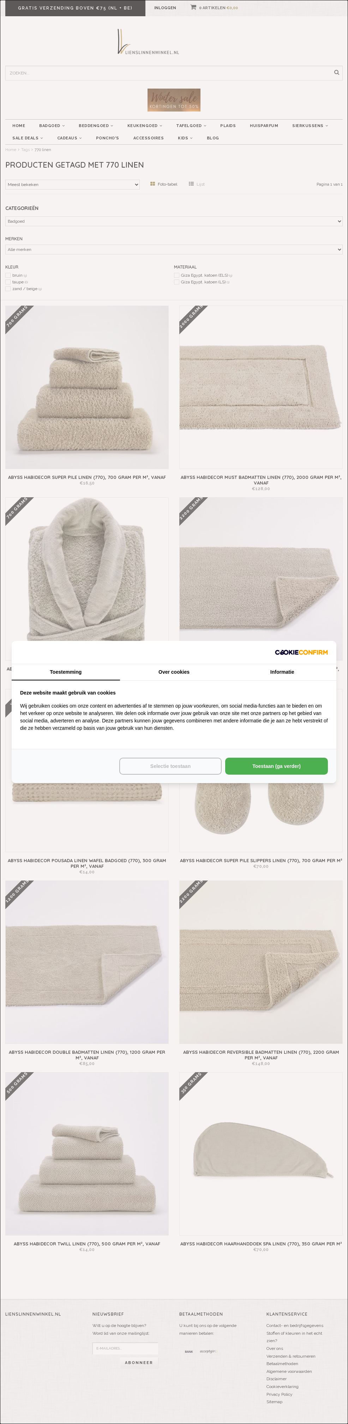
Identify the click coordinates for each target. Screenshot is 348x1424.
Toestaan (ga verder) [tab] (276, 766)
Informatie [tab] (282, 672)
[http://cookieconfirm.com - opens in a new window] (301, 652)
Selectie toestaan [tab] (170, 766)
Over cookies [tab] (174, 672)
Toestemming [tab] (66, 672)
